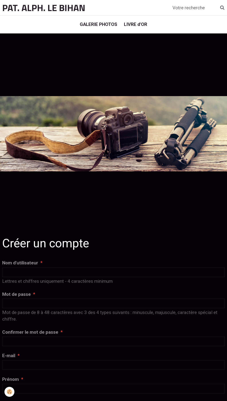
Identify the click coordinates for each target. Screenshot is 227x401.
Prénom (10, 379)
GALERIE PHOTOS (98, 24)
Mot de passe (16, 294)
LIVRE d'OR (135, 24)
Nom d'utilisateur (20, 262)
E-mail (8, 355)
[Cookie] (9, 392)
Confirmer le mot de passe (30, 332)
